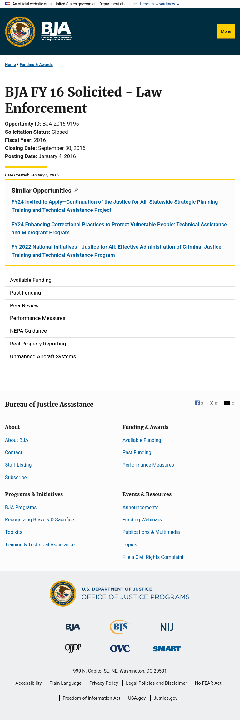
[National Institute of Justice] (167, 624)
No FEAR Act (208, 683)
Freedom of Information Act (92, 698)
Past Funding (136, 452)
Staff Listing (18, 465)
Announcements (140, 507)
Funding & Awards (36, 64)
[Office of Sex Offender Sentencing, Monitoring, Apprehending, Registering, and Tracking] (167, 647)
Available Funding (141, 440)
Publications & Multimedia (151, 532)
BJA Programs (21, 507)
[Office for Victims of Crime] (120, 648)
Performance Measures (148, 465)
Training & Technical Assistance (40, 545)
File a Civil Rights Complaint (153, 557)
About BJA (16, 440)
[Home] (56, 31)
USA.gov (137, 698)
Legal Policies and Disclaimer (156, 683)
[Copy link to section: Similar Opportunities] (75, 190)
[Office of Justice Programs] (20, 31)
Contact (13, 452)
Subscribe (16, 477)
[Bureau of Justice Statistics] (120, 631)
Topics (129, 545)
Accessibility (28, 683)
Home (10, 64)
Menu (226, 31)
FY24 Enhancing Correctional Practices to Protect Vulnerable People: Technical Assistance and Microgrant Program (119, 228)
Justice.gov (166, 698)
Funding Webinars (142, 520)
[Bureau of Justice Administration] (73, 624)
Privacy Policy (103, 683)
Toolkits (13, 532)
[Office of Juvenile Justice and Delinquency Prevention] (73, 650)
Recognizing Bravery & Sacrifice (39, 520)
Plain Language (65, 683)
